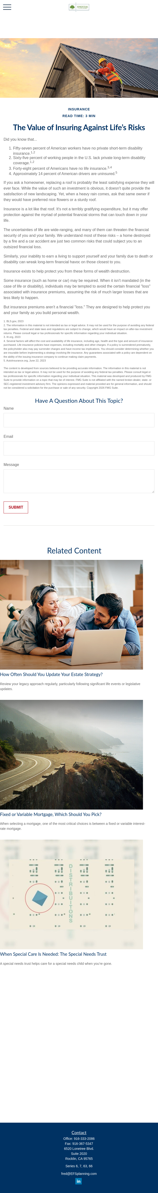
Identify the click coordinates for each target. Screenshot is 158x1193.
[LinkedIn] (78, 1181)
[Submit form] (16, 507)
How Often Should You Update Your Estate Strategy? (51, 674)
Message (11, 465)
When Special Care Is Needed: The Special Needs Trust (53, 954)
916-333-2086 (84, 1139)
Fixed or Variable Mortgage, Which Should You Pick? (51, 814)
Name (9, 408)
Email (8, 436)
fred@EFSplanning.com (79, 1174)
